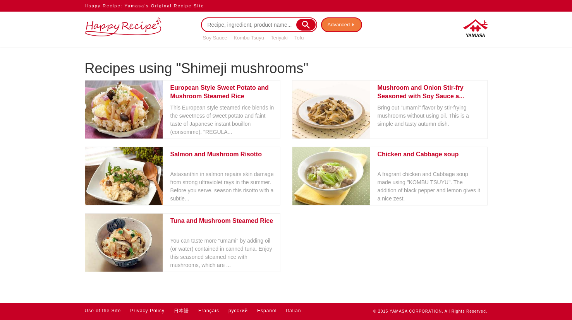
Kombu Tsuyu (249, 38)
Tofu (299, 38)
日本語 (181, 310)
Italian (293, 310)
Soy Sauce (215, 38)
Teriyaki (279, 38)
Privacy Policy (147, 310)
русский (238, 310)
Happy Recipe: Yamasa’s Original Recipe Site (144, 5)
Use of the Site (103, 310)
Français (208, 310)
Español (267, 310)
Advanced (339, 24)
